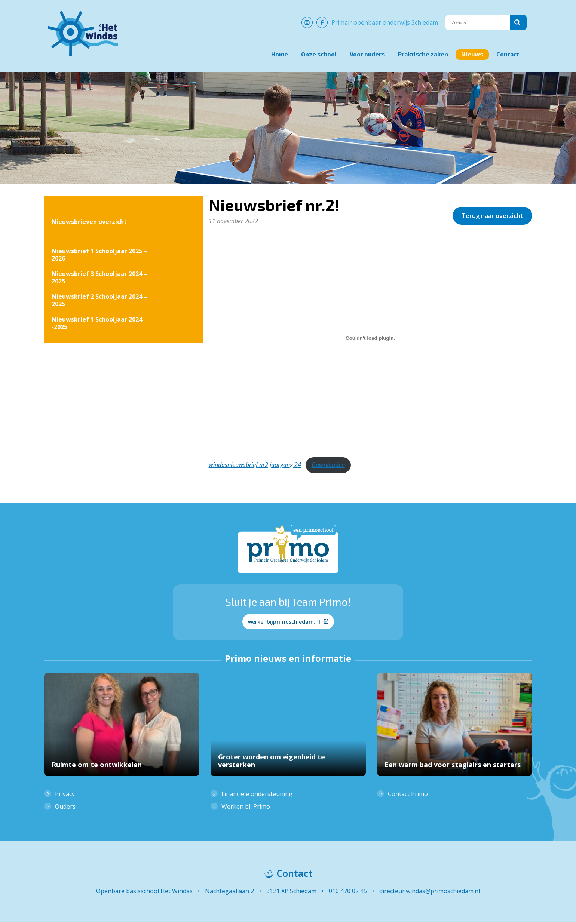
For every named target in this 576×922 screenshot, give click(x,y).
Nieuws (472, 54)
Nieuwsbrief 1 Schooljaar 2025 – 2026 (99, 254)
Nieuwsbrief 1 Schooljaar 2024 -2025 (97, 323)
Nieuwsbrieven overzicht (89, 221)
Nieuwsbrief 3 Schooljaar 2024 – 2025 (99, 277)
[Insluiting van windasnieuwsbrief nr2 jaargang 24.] (370, 338)
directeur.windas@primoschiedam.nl (429, 891)
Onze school (319, 54)
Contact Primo (408, 794)
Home (279, 54)
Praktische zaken (423, 54)
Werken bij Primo (245, 806)
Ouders (65, 806)
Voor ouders (367, 54)
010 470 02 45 (348, 891)
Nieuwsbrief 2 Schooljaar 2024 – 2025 (99, 300)
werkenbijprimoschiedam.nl (288, 621)
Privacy (65, 794)
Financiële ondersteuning (256, 794)
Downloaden (328, 465)
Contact (507, 54)
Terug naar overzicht (492, 216)
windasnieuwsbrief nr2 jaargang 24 (255, 465)
